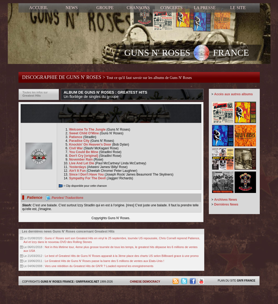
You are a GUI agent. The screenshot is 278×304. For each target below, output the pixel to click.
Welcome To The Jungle (88, 129)
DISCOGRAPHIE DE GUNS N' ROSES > (107, 77)
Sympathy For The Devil (88, 178)
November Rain (81, 159)
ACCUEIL (38, 7)
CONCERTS (171, 7)
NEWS (72, 7)
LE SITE (238, 7)
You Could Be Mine (84, 152)
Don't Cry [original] (84, 156)
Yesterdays (78, 167)
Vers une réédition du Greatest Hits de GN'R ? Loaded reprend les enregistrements (99, 266)
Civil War (76, 148)
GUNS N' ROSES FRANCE (186, 53)
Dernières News (226, 204)
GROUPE (104, 7)
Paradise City (79, 141)
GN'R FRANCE (246, 280)
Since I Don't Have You (87, 174)
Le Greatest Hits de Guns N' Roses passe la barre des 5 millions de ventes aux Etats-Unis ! (104, 261)
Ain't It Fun (78, 171)
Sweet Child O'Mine (84, 133)
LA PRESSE (205, 7)
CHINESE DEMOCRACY (145, 281)
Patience (76, 137)
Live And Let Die (82, 163)
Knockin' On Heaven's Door (90, 144)
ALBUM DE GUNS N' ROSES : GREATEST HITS (105, 94)
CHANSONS (138, 7)
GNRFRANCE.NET (87, 281)
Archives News (225, 200)
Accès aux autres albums (233, 94)
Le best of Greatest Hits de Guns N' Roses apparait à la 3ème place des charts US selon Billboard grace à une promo (122, 255)
